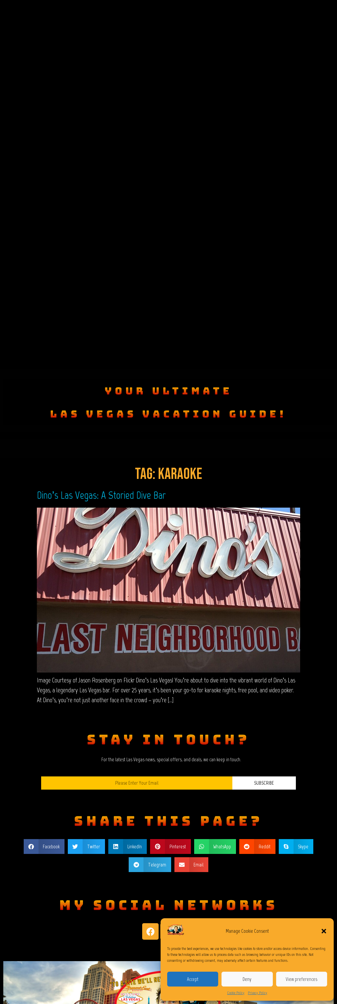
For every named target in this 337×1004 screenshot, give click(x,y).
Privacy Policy (257, 992)
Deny (247, 979)
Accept (192, 979)
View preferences (301, 979)
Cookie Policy (236, 992)
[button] (324, 931)
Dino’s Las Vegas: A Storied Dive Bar (101, 495)
